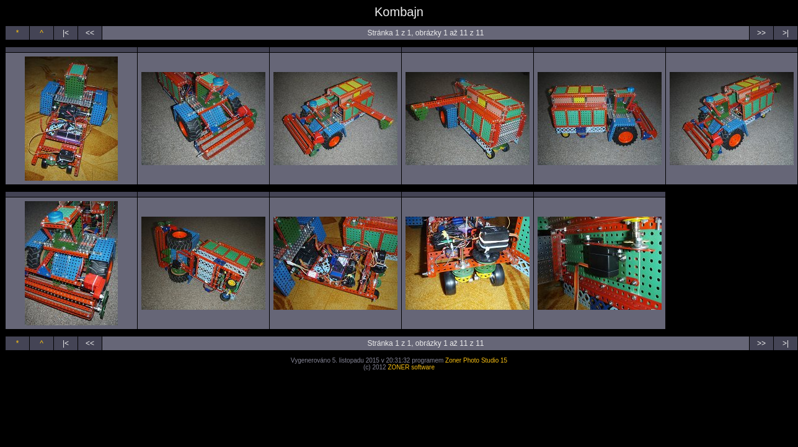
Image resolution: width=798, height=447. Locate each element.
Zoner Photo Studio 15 (476, 360)
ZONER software (411, 367)
